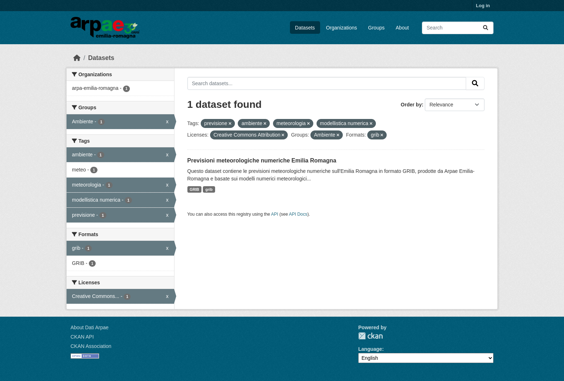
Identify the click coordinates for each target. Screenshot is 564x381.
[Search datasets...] (458, 28)
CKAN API (82, 337)
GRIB (194, 189)
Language (370, 349)
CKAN (370, 336)
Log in (483, 5)
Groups (376, 28)
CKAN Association (91, 346)
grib (209, 189)
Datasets (305, 28)
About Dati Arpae (89, 327)
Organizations (341, 28)
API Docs (298, 214)
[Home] (77, 57)
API (274, 214)
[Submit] (485, 28)
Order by (411, 104)
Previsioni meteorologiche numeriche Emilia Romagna (261, 160)
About (402, 28)
